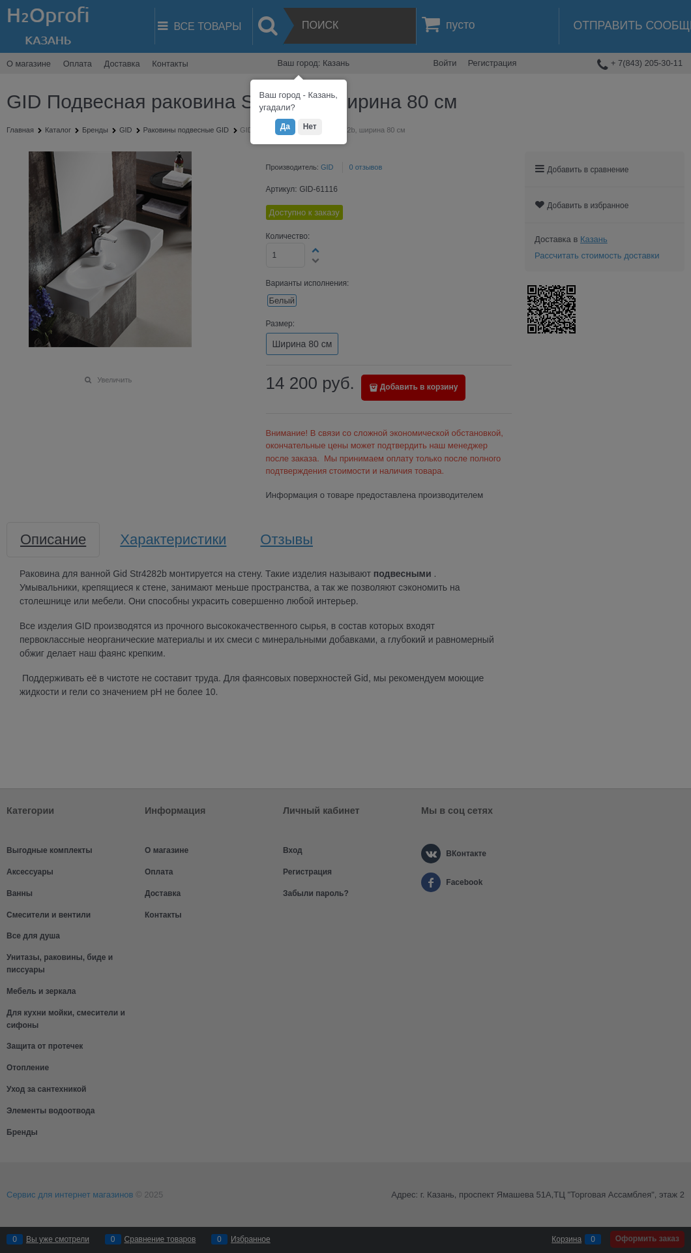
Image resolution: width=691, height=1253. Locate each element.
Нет (310, 126)
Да (285, 126)
